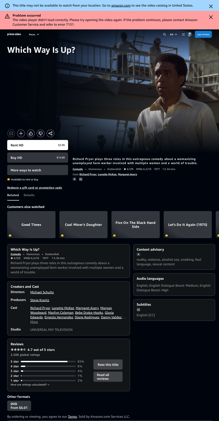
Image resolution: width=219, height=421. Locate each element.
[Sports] (70, 34)
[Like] (31, 133)
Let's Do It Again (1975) (188, 224)
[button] (30, 384)
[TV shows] (56, 34)
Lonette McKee (107, 174)
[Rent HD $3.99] (37, 145)
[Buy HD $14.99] (37, 157)
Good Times (31, 224)
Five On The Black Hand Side (135, 224)
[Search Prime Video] (164, 34)
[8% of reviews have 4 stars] (50, 366)
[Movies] (42, 34)
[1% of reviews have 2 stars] (50, 376)
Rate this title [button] (108, 364)
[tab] (13, 195)
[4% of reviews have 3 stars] (50, 371)
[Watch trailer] (11, 133)
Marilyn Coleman (60, 312)
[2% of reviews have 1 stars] (50, 380)
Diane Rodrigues (87, 317)
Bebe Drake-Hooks (89, 312)
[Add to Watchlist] (21, 133)
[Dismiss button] (211, 6)
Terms (72, 416)
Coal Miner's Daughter (83, 224)
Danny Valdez (111, 317)
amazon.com (121, 5)
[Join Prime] (203, 34)
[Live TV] (93, 34)
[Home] (14, 34)
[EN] (174, 34)
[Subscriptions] (112, 34)
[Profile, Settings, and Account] (190, 34)
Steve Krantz (39, 300)
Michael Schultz (42, 292)
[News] (81, 34)
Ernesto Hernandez (59, 317)
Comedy (78, 169)
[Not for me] (41, 133)
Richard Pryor (87, 174)
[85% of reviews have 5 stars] (50, 361)
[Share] (50, 133)
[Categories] (183, 34)
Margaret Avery (127, 174)
